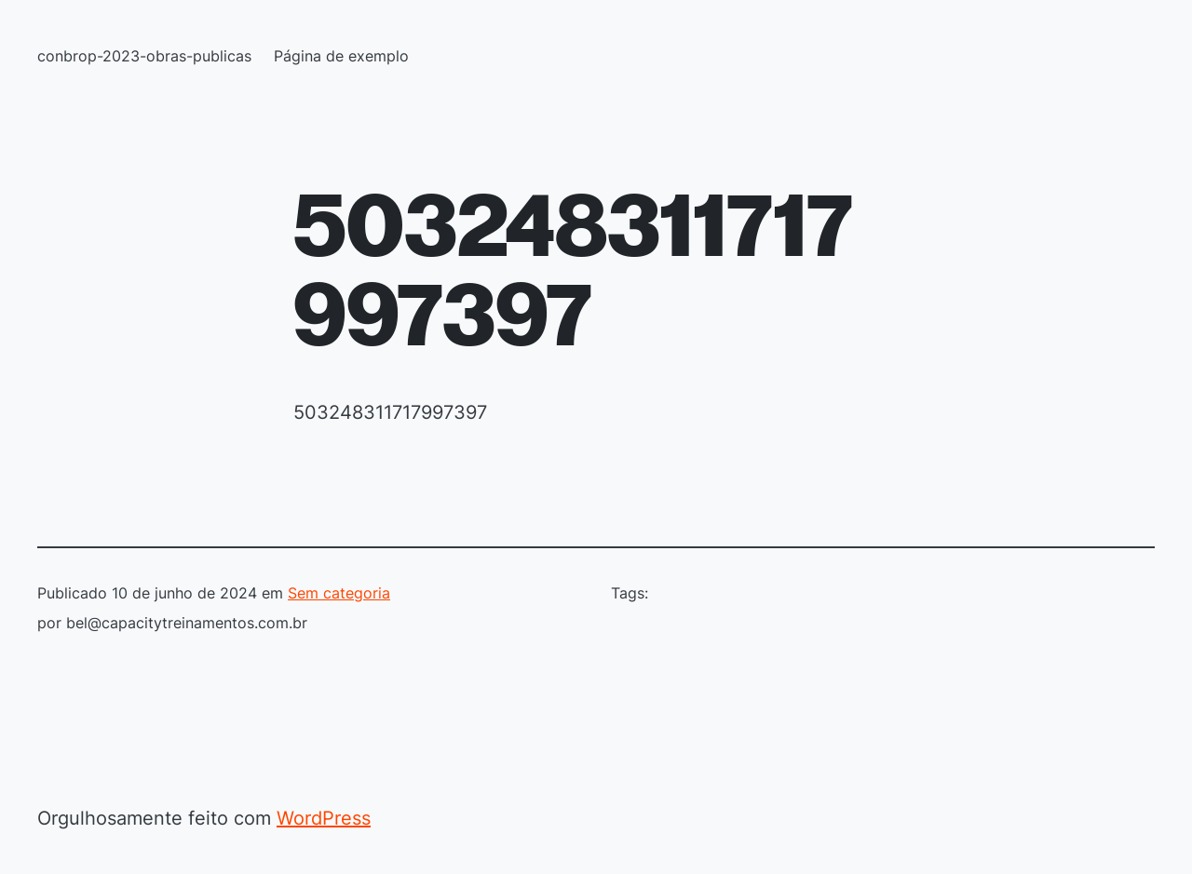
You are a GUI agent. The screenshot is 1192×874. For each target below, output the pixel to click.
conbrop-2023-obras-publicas (144, 56)
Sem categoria (339, 593)
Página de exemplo (341, 56)
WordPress (324, 818)
